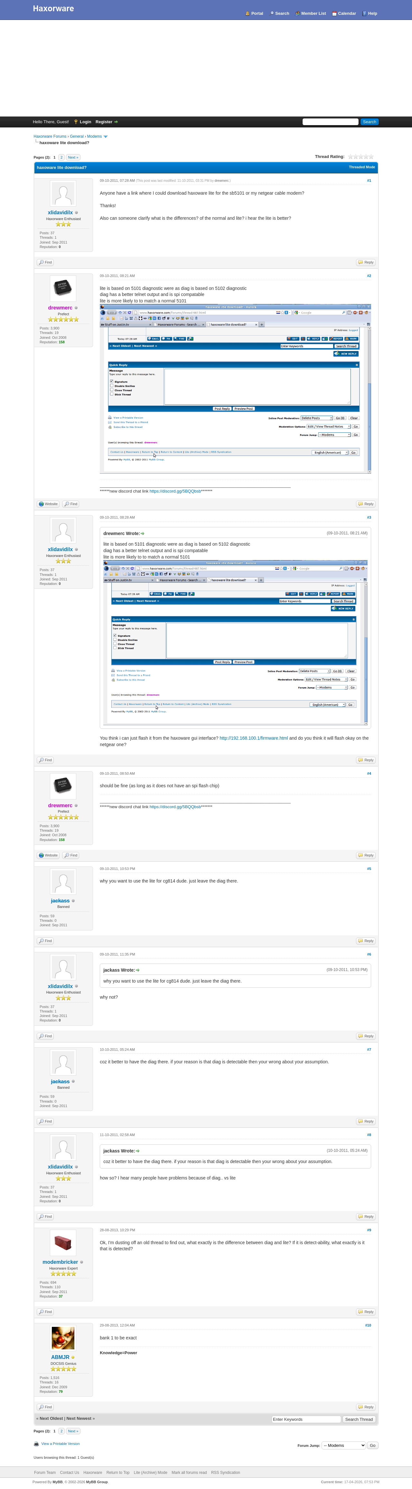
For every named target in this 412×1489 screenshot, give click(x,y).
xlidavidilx (60, 212)
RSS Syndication (225, 1472)
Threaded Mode (362, 167)
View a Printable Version (61, 1444)
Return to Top (118, 1472)
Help (372, 13)
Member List (313, 13)
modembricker (60, 1262)
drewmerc (222, 180)
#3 (369, 517)
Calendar (347, 13)
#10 (368, 1325)
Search (282, 13)
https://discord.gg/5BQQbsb (175, 491)
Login (85, 121)
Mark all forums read (189, 1472)
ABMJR (60, 1357)
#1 (369, 180)
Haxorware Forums (50, 136)
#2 (369, 276)
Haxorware (92, 1472)
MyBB (57, 1482)
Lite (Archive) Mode (150, 1472)
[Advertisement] (206, 68)
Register (104, 121)
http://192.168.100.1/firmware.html (254, 738)
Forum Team (45, 1472)
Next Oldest (51, 1418)
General (77, 136)
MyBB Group (97, 1482)
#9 (369, 1230)
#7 (369, 1049)
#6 (369, 954)
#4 (369, 773)
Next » (73, 157)
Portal (257, 13)
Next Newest (78, 1418)
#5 (369, 869)
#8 (369, 1135)
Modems (94, 136)
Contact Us (69, 1472)
